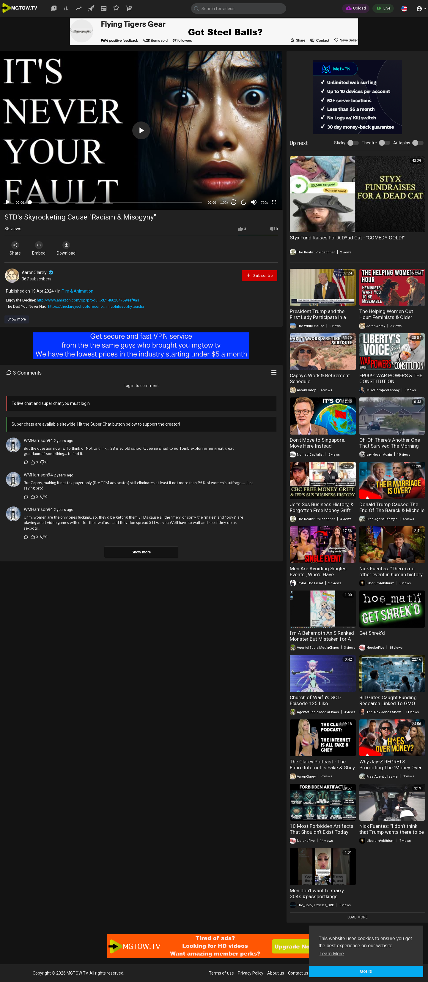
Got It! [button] (366, 971)
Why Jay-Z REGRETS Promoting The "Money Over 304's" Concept (390, 767)
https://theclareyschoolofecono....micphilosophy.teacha (96, 306)
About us (275, 973)
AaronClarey (38, 272)
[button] (404, 8)
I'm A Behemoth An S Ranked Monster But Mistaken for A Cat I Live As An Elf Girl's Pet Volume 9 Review (322, 642)
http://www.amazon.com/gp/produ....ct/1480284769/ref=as (88, 300)
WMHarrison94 (38, 440)
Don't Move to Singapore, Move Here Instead (317, 443)
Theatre (369, 142)
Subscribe (259, 275)
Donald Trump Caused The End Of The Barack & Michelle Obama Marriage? (391, 510)
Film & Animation (77, 291)
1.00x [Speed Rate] (224, 202)
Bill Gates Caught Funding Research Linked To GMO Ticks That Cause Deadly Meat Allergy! (388, 706)
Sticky (339, 142)
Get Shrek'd (372, 633)
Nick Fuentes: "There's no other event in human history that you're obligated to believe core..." (391, 577)
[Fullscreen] (274, 202)
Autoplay (401, 142)
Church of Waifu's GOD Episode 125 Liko (315, 700)
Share (15, 248)
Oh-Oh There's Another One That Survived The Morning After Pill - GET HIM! (389, 446)
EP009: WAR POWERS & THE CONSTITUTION (390, 378)
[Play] (8, 202)
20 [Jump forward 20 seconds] (244, 202)
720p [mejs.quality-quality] (264, 202)
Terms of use (221, 973)
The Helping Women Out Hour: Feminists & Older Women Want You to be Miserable (386, 320)
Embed (39, 248)
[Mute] (254, 202)
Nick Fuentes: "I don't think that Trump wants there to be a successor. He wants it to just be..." (391, 835)
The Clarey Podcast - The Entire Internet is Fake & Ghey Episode (322, 767)
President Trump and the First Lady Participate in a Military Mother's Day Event (320, 317)
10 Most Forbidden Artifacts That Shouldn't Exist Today (321, 829)
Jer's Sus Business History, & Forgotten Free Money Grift (322, 507)
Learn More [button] (332, 953)
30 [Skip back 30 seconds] (233, 202)
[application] (141, 130)
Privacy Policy (250, 973)
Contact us (298, 973)
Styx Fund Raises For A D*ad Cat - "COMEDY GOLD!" (347, 238)
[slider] (116, 202)
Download (67, 248)
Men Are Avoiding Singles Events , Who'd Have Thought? (318, 574)
